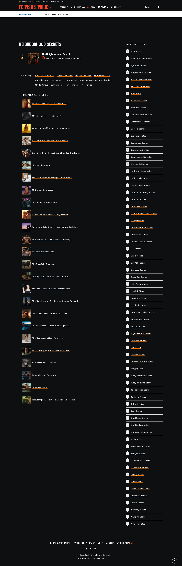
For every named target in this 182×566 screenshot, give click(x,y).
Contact (110, 543)
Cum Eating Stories (140, 136)
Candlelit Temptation (44, 75)
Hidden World (58, 80)
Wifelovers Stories (139, 524)
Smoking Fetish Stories (141, 432)
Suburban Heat (57, 85)
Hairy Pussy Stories (139, 284)
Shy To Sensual (42, 85)
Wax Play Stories (138, 509)
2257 (100, 543)
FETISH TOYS (55, 2)
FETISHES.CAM (26, 2)
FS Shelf (102, 7)
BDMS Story (136, 93)
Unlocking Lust (73, 85)
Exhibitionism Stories (140, 185)
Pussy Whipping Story (141, 382)
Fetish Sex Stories (139, 206)
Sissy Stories (136, 411)
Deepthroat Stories (140, 150)
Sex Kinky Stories (138, 397)
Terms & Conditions (60, 543)
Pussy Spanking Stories (141, 375)
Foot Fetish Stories (139, 234)
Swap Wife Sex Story (140, 446)
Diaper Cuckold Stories (141, 157)
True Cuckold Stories (140, 488)
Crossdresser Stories (140, 121)
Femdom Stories (138, 199)
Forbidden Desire (42, 80)
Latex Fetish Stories (140, 319)
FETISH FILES (66, 7)
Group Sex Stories (139, 277)
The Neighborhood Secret (56, 54)
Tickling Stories (137, 474)
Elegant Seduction (83, 75)
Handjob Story (137, 291)
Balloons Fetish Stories (141, 79)
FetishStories (50, 58)
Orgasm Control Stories (142, 361)
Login (147, 7)
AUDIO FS (37, 2)
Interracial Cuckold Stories (143, 312)
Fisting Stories (137, 220)
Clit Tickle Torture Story (141, 114)
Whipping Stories (138, 516)
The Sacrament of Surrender (56, 14)
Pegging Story (137, 368)
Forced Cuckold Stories (141, 241)
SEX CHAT (45, 2)
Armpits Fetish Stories (141, 72)
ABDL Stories (136, 51)
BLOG (93, 7)
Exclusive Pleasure (102, 75)
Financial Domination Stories (144, 213)
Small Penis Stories (139, 418)
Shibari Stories (137, 404)
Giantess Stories (138, 270)
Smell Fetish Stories (140, 425)
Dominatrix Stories (139, 164)
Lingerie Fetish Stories (141, 333)
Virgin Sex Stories (139, 495)
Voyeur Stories (137, 502)
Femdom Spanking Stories (143, 192)
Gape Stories (137, 255)
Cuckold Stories (138, 128)
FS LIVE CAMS (80, 7)
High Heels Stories (139, 298)
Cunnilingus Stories (139, 143)
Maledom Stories (139, 340)
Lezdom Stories (138, 326)
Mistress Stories (138, 354)
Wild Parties (87, 85)
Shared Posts (123, 543)
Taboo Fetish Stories (140, 460)
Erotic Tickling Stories (140, 178)
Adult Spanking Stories (141, 58)
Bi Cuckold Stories (139, 100)
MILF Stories (71, 58)
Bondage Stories (138, 107)
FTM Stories (136, 248)
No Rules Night (105, 80)
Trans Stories (137, 481)
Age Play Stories (138, 65)
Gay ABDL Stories (138, 263)
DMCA (92, 543)
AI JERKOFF (116, 7)
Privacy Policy (80, 543)
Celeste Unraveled (65, 75)
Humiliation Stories (139, 305)
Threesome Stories (140, 467)
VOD (63, 2)
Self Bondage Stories (140, 390)
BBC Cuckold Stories (140, 86)
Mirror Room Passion (88, 80)
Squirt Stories (137, 439)
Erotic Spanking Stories (141, 171)
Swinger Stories (138, 453)
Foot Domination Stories (142, 227)
